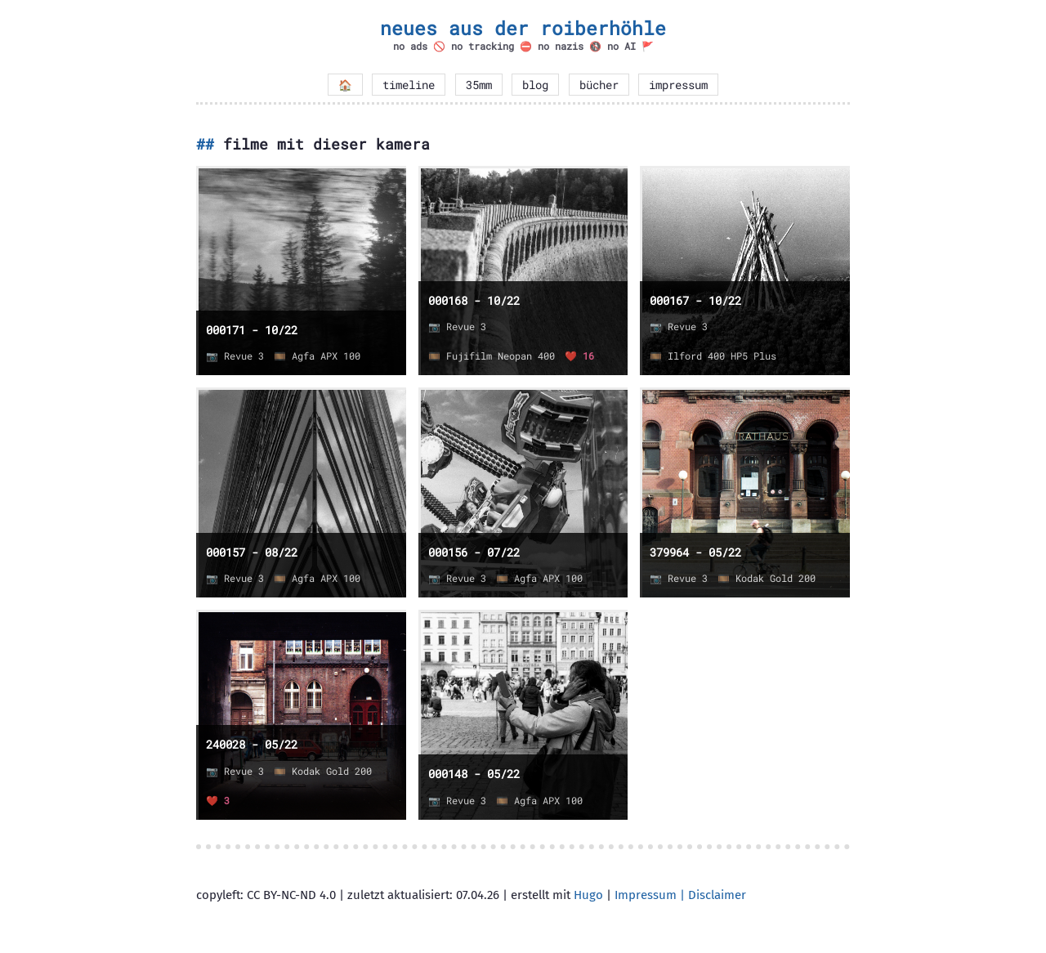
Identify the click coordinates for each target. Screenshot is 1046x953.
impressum (678, 85)
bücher (599, 85)
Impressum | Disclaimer (680, 895)
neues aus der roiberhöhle (523, 28)
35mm (479, 85)
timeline (408, 85)
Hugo (588, 895)
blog (535, 85)
